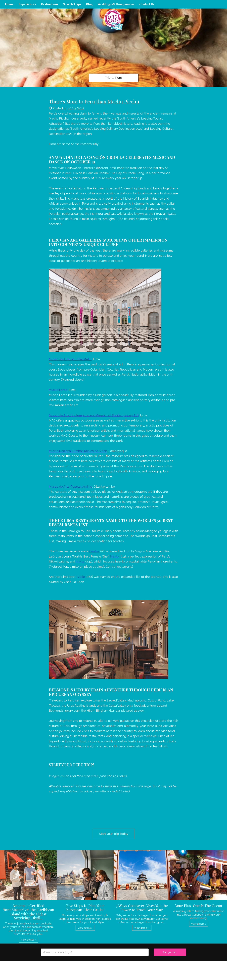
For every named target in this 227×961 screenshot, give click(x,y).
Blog (89, 4)
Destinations (49, 4)
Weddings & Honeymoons (116, 4)
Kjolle (81, 576)
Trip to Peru (113, 77)
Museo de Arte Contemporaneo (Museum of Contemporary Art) (94, 415)
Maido (114, 556)
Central (94, 551)
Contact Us (146, 4)
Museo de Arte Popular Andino (70, 486)
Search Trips (72, 4)
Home (9, 4)
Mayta (80, 561)
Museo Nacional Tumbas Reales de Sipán (78, 451)
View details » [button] (28, 939)
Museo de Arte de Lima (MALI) (70, 359)
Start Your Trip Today (113, 833)
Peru (96, 123)
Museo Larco (58, 390)
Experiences (27, 4)
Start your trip (170, 952)
